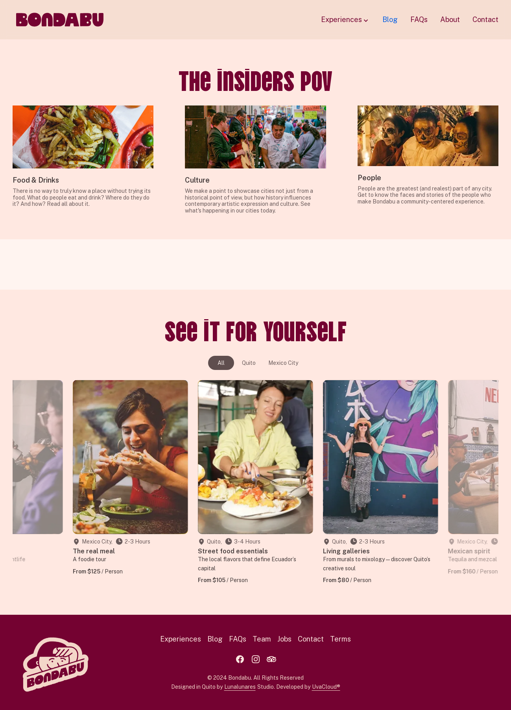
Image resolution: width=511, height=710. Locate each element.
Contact (485, 19)
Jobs (284, 639)
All (221, 363)
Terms (340, 639)
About (450, 19)
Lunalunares (240, 687)
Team (262, 639)
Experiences (345, 20)
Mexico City (283, 363)
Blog (390, 19)
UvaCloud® (326, 687)
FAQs (419, 19)
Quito (249, 363)
